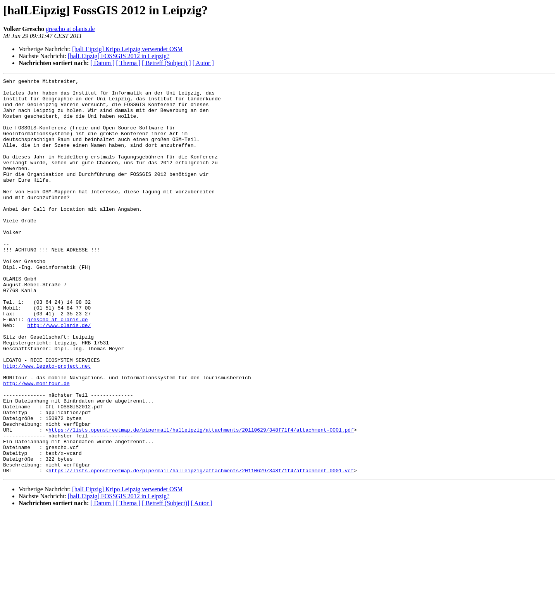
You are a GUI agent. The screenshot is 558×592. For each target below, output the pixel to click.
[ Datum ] (102, 63)
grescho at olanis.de (70, 29)
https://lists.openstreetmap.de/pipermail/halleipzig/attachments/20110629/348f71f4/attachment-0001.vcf (201, 549)
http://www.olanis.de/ (59, 375)
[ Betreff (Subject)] (165, 582)
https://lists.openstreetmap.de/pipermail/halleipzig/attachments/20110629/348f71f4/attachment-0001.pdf (201, 500)
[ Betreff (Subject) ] (166, 63)
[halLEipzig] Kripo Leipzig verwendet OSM (127, 49)
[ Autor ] (203, 63)
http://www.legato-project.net (47, 423)
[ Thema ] (128, 63)
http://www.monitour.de (36, 444)
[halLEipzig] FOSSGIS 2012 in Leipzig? (118, 56)
